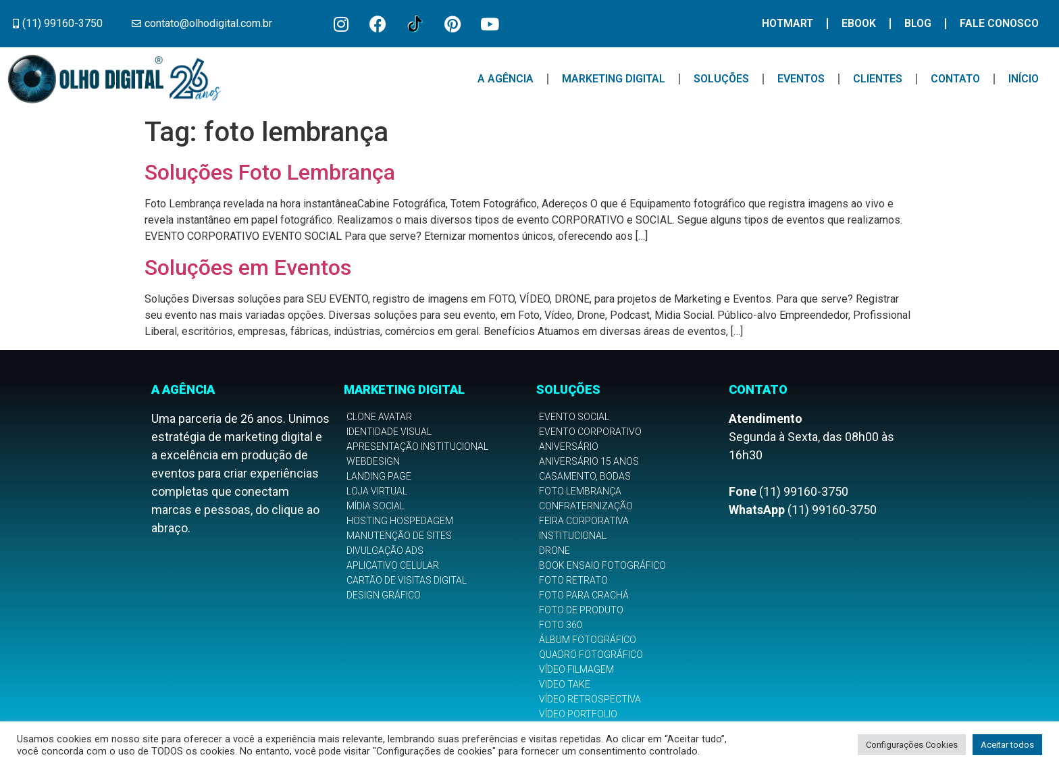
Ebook (859, 23)
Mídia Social (375, 506)
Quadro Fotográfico (591, 654)
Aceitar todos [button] (1007, 745)
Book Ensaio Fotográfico (602, 565)
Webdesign (373, 461)
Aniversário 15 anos (589, 461)
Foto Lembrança (580, 491)
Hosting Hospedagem (399, 520)
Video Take (564, 684)
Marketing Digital (613, 78)
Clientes (877, 78)
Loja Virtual (376, 491)
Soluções (721, 78)
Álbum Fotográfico (587, 639)
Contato (955, 78)
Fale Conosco (999, 23)
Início (1023, 78)
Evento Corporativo (590, 431)
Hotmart (787, 23)
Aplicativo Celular (392, 565)
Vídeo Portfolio (578, 714)
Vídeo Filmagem (576, 669)
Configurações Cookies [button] (912, 745)
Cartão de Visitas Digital (406, 580)
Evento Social (574, 416)
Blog (917, 23)
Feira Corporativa (584, 520)
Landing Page (378, 476)
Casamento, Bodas (585, 476)
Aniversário (568, 446)
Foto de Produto (581, 610)
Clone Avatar (379, 416)
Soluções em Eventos (248, 267)
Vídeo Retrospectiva (590, 699)
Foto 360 (560, 624)
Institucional (572, 535)
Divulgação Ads (384, 550)
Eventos (801, 78)
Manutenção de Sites (399, 535)
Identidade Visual (389, 431)
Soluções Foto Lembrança (270, 172)
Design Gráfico (383, 595)
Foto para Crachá (584, 595)
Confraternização (586, 506)
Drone (554, 550)
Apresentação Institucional (417, 446)
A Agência (505, 78)
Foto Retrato (573, 580)
